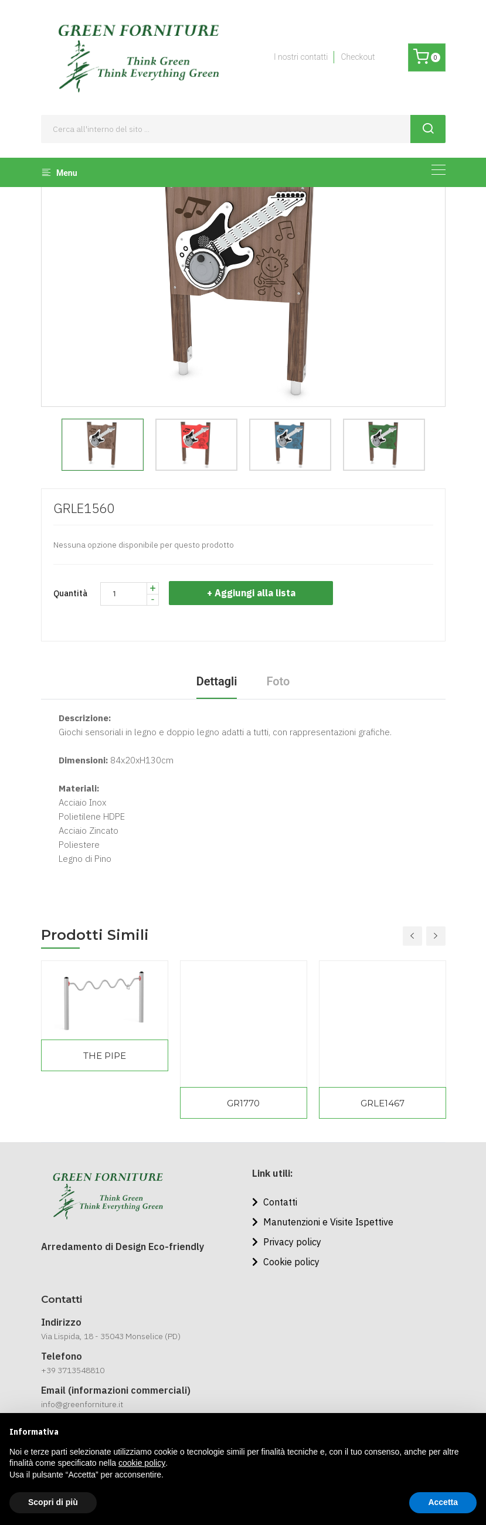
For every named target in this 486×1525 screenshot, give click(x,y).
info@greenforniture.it (82, 1404)
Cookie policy (286, 1262)
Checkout (358, 57)
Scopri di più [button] (53, 1502)
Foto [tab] (278, 681)
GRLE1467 (383, 1103)
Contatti (274, 1202)
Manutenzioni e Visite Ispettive (322, 1222)
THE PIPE (104, 1055)
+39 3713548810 (72, 1370)
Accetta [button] (443, 1502)
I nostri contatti (301, 57)
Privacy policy (286, 1242)
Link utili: (272, 1173)
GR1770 (243, 1103)
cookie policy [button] (141, 1463)
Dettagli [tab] (216, 681)
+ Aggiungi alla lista (254, 593)
